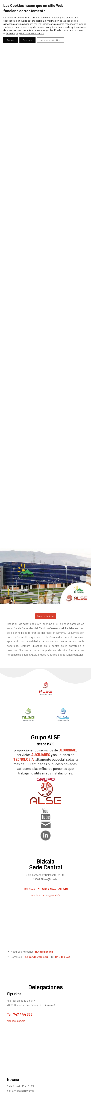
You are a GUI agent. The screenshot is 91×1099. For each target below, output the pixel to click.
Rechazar (27, 40)
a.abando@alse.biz (36, 956)
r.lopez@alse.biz (16, 1020)
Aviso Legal (12, 33)
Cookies (19, 17)
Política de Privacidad (32, 33)
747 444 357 (23, 1014)
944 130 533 (62, 956)
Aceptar (10, 40)
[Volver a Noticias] (45, 616)
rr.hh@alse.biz (44, 951)
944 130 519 (59, 889)
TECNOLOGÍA (23, 759)
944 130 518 (38, 889)
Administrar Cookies (50, 40)
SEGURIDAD (67, 750)
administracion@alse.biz (45, 895)
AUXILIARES (40, 754)
